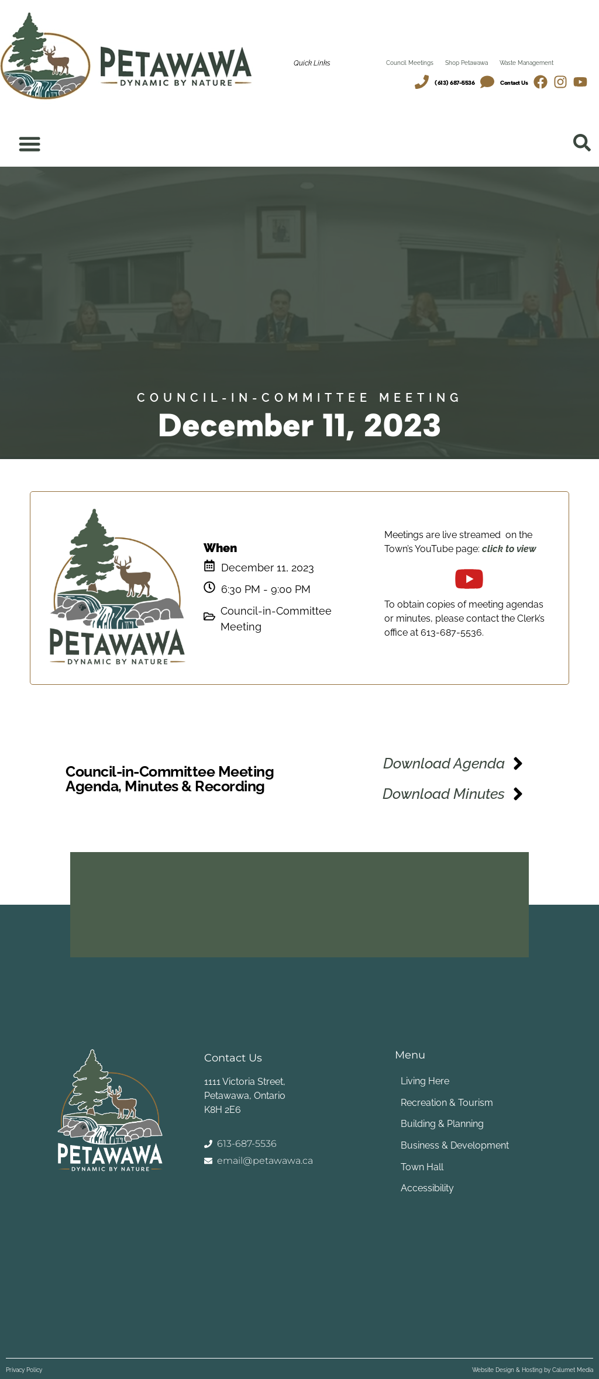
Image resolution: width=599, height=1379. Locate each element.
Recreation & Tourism (444, 1104)
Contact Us (514, 83)
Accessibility (424, 1186)
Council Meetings (409, 63)
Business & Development (452, 1145)
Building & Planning (439, 1124)
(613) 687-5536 (454, 83)
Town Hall (419, 1165)
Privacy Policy (24, 1370)
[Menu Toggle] (30, 144)
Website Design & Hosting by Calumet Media (532, 1370)
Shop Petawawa (466, 63)
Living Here (422, 1084)
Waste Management (526, 63)
